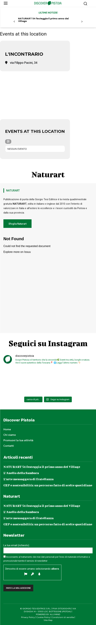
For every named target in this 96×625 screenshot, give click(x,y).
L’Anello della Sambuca (21, 473)
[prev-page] (14, 21)
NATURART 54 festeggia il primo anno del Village (43, 19)
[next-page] (82, 21)
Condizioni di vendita (63, 617)
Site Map (48, 620)
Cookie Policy (43, 617)
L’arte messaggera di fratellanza (28, 479)
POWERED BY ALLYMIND (48, 614)
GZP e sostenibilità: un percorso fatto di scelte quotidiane (47, 485)
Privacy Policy (28, 617)
